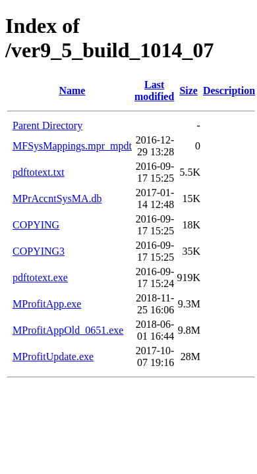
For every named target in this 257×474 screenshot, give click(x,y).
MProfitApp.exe (47, 303)
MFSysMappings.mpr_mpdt (72, 145)
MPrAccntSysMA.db (57, 198)
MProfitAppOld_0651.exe (68, 330)
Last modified (154, 90)
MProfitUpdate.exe (53, 356)
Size (188, 90)
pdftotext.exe (40, 277)
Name (72, 90)
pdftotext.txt (39, 172)
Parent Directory (47, 125)
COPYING (36, 224)
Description (229, 90)
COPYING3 (39, 251)
